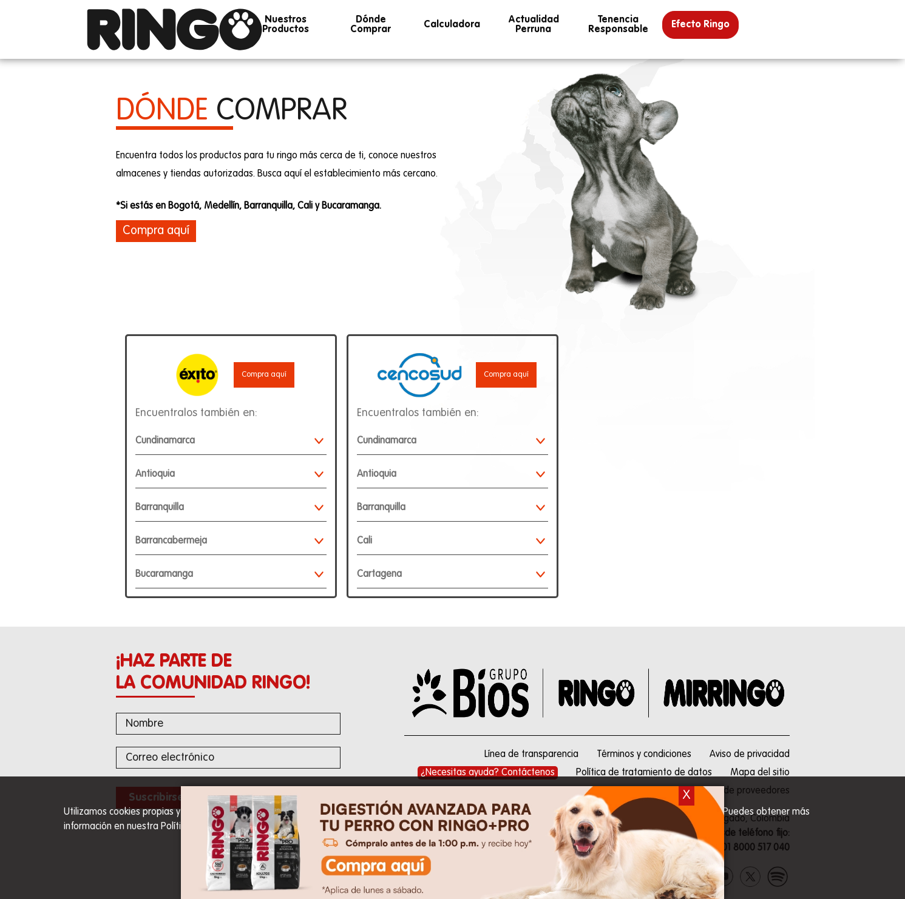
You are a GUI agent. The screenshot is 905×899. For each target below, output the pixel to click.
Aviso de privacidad (750, 754)
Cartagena (451, 575)
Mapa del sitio (760, 773)
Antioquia (229, 475)
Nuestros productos (285, 25)
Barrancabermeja (229, 542)
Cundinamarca (229, 442)
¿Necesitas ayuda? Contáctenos (488, 773)
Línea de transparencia (531, 754)
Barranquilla (229, 508)
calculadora (452, 25)
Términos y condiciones (644, 754)
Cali (451, 542)
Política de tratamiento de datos (644, 773)
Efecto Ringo (700, 25)
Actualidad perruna (532, 25)
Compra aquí (264, 375)
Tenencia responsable (618, 25)
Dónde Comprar (370, 25)
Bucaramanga (229, 575)
